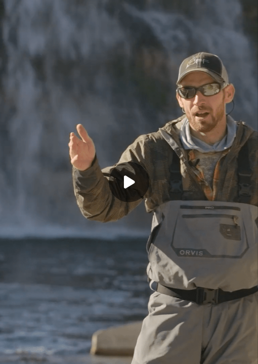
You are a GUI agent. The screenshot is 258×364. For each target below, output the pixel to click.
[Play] (129, 182)
